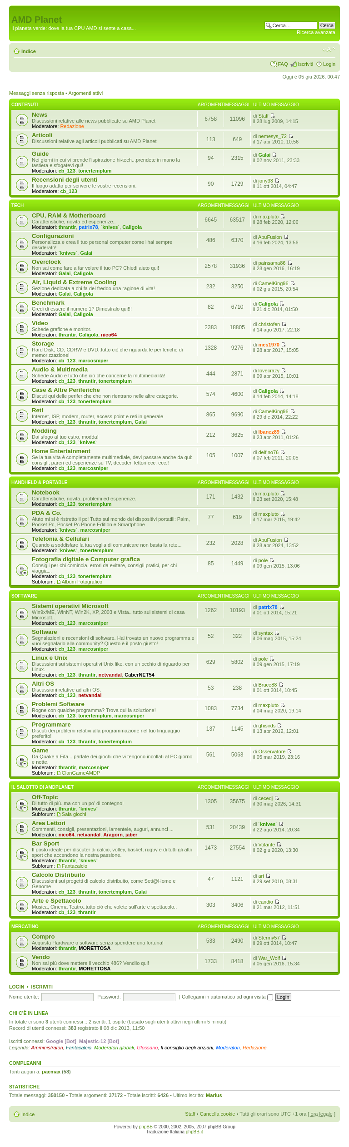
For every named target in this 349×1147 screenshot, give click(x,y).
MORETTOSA (94, 948)
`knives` (110, 227)
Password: (108, 996)
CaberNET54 (139, 674)
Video (40, 323)
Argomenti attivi (85, 93)
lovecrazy (269, 370)
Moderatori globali (114, 1047)
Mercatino (25, 926)
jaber (131, 834)
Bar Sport (45, 843)
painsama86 (272, 263)
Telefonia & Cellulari (60, 538)
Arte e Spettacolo (56, 900)
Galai (265, 155)
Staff (264, 116)
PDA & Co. (46, 512)
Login (329, 64)
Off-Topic (45, 797)
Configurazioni (53, 235)
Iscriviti (305, 64)
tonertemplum (94, 170)
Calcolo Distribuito (58, 874)
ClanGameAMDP (81, 773)
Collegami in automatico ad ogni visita (227, 996)
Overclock (46, 261)
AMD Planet (36, 20)
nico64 (109, 334)
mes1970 (269, 344)
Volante (267, 844)
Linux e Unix (49, 657)
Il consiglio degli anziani (187, 1047)
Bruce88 (268, 684)
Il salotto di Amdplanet (42, 787)
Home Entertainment (61, 451)
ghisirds (267, 725)
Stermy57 (269, 937)
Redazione (72, 126)
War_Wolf (269, 958)
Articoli (42, 135)
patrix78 (88, 227)
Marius (214, 1095)
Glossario (147, 1047)
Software (24, 595)
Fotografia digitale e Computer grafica (86, 559)
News (39, 114)
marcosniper (93, 360)
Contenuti (24, 104)
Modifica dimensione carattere (328, 49)
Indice (28, 51)
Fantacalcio (74, 866)
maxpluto (269, 216)
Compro (43, 936)
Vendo (41, 957)
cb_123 (67, 170)
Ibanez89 (269, 432)
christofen (269, 324)
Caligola (132, 227)
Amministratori (47, 1047)
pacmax (51, 1071)
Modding (44, 430)
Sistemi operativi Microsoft (70, 606)
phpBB (146, 1126)
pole (263, 560)
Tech (17, 205)
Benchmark (48, 302)
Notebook (46, 492)
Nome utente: (24, 996)
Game (40, 750)
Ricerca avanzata (316, 32)
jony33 (266, 180)
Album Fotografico (82, 581)
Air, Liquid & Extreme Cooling (74, 282)
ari (261, 876)
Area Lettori (48, 823)
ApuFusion (270, 237)
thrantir (67, 227)
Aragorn (113, 834)
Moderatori (228, 1047)
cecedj (266, 798)
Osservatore (272, 751)
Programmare (51, 724)
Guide (40, 153)
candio (266, 902)
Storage (43, 343)
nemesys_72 (273, 136)
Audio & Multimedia (60, 369)
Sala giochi (74, 814)
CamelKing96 (274, 283)
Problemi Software (58, 704)
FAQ (283, 64)
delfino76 (269, 452)
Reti (37, 410)
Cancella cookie (217, 1114)
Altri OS (43, 683)
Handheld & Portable (39, 482)
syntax (266, 633)
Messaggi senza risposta (36, 93)
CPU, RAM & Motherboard (69, 215)
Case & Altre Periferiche (66, 389)
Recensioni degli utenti (64, 179)
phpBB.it (194, 1131)
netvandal (110, 674)
